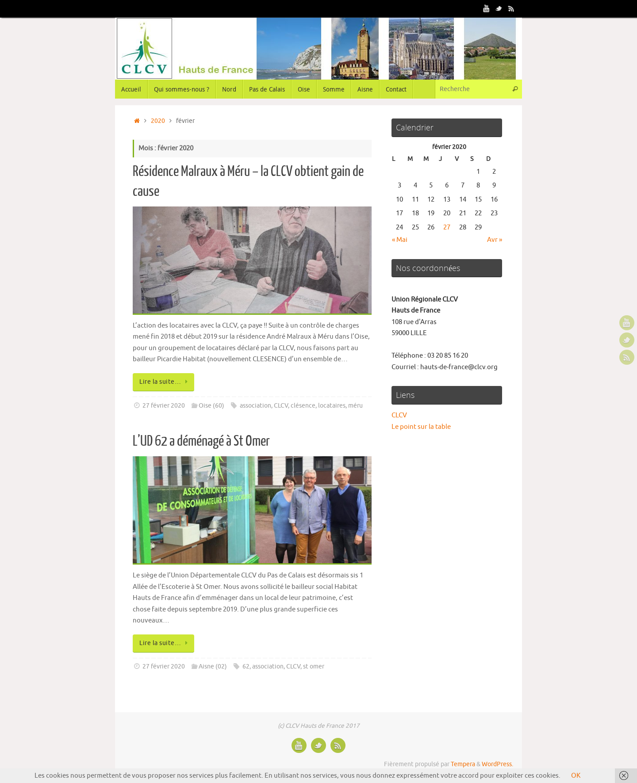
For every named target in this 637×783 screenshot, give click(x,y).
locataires (331, 405)
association (255, 405)
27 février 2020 (163, 405)
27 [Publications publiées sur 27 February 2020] (446, 227)
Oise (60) (211, 405)
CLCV (281, 405)
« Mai (399, 240)
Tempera (463, 764)
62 (245, 666)
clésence (303, 405)
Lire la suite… (165, 382)
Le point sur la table (421, 427)
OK (575, 776)
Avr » (494, 240)
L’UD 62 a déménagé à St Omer (201, 441)
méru (355, 405)
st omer (313, 666)
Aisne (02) (213, 666)
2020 (158, 121)
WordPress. (497, 764)
